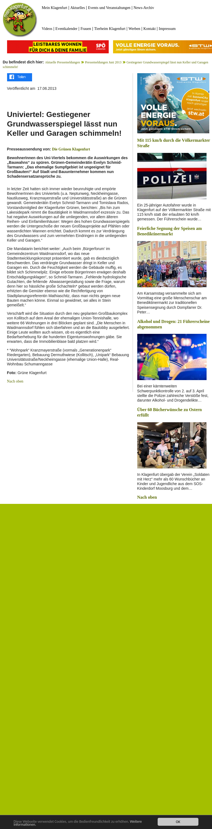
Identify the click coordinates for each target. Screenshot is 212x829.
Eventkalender (66, 29)
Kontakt (149, 29)
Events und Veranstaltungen (109, 8)
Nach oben (15, 381)
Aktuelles (77, 8)
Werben (134, 29)
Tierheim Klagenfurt (109, 29)
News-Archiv (143, 8)
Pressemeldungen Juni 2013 (103, 62)
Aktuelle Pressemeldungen (62, 62)
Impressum (167, 29)
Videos (47, 29)
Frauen (85, 29)
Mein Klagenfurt (54, 8)
